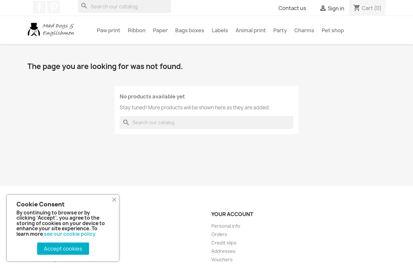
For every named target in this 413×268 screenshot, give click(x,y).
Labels (220, 30)
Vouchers (222, 259)
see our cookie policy (70, 234)
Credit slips (224, 243)
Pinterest (53, 7)
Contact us (292, 8)
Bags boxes (189, 30)
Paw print (108, 30)
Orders (219, 234)
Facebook (39, 7)
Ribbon (137, 30)
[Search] (124, 6)
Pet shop (333, 30)
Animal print (251, 30)
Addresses (223, 251)
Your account (232, 214)
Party (280, 30)
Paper (160, 30)
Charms (304, 30)
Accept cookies (63, 248)
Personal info (225, 226)
